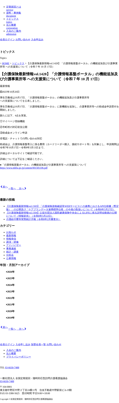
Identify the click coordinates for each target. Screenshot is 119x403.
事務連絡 (11, 248)
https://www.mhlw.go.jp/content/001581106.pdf (24, 168)
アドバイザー (13, 245)
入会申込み (37, 39)
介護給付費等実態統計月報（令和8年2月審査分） (33, 219)
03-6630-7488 (12, 367)
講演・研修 (12, 242)
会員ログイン (7, 39)
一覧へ (12, 188)
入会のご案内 (13, 350)
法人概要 (11, 353)
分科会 (10, 255)
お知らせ (11, 232)
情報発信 (11, 238)
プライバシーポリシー (18, 356)
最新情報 (5, 86)
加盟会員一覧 (38, 344)
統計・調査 (12, 251)
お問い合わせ (22, 39)
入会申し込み (22, 344)
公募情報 (11, 258)
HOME (5, 63)
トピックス (18, 63)
